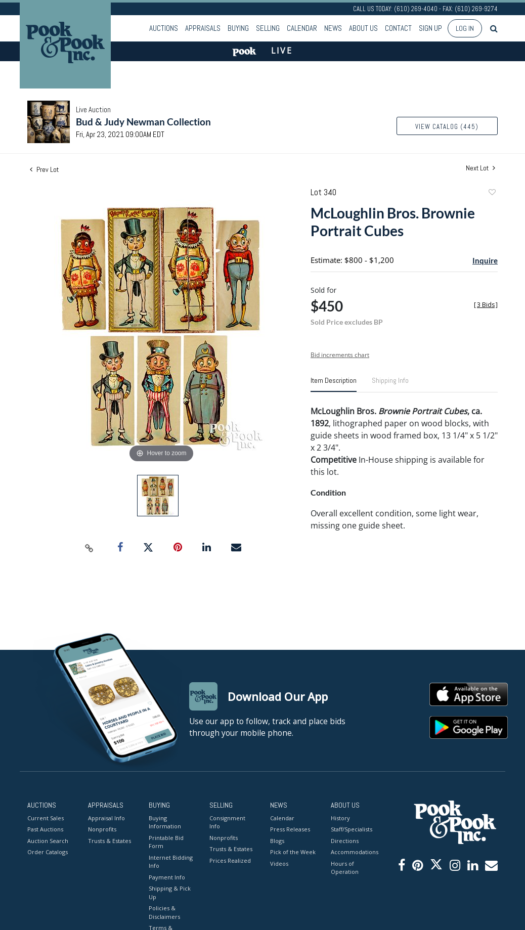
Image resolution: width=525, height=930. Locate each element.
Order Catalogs (47, 852)
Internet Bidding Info (171, 862)
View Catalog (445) (446, 126)
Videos (279, 863)
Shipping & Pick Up (170, 892)
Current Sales (45, 818)
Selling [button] (268, 28)
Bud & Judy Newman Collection (143, 121)
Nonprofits (102, 829)
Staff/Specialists (351, 829)
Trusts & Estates (109, 841)
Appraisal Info (106, 818)
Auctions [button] (163, 28)
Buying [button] (238, 28)
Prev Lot (44, 169)
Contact (398, 28)
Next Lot (480, 168)
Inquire (485, 260)
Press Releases (290, 829)
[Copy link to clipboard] (89, 548)
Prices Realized (230, 860)
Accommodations (353, 852)
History (340, 818)
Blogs (277, 841)
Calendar (302, 28)
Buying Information (165, 822)
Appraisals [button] (203, 28)
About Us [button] (363, 28)
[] (486, 304)
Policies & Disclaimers (164, 912)
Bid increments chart (340, 354)
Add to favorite (492, 193)
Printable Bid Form (166, 842)
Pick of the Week (293, 852)
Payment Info (167, 877)
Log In (465, 28)
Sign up (430, 28)
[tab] (334, 384)
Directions (345, 841)
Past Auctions (45, 829)
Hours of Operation (345, 868)
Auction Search (47, 841)
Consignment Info (227, 822)
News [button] (333, 28)
